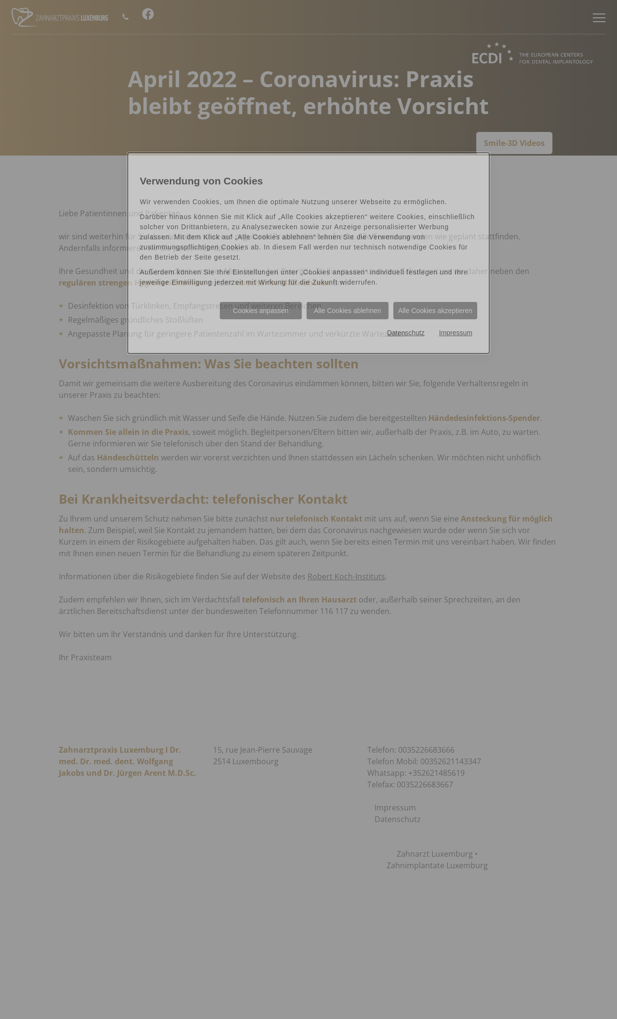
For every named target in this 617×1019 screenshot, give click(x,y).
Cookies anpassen (260, 310)
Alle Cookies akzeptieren (435, 310)
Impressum (455, 333)
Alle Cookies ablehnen (347, 310)
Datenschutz (406, 333)
